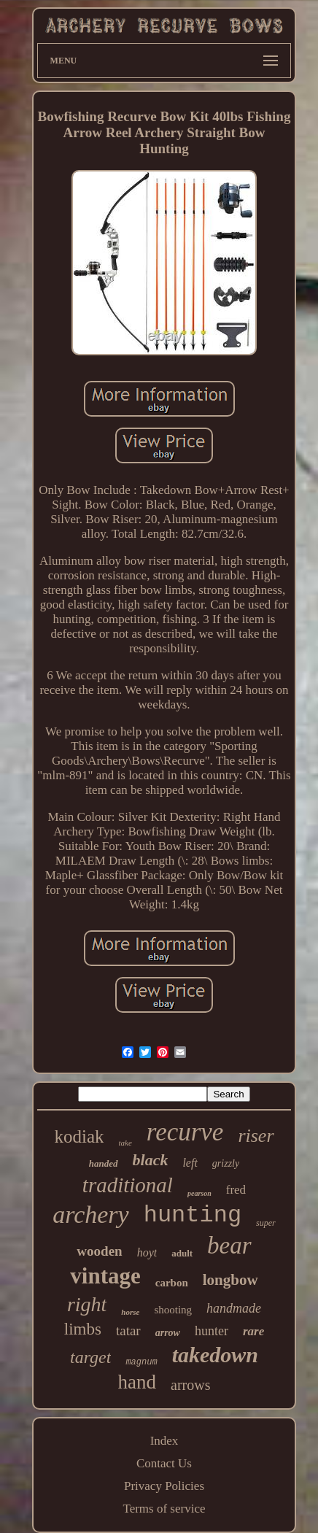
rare (253, 1331)
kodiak (79, 1136)
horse (130, 1312)
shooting (173, 1310)
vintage (105, 1276)
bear (229, 1245)
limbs (82, 1329)
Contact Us (164, 1463)
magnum (141, 1362)
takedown (215, 1355)
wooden (99, 1251)
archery (90, 1214)
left (189, 1162)
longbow (230, 1280)
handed (103, 1163)
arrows (190, 1385)
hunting (192, 1215)
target (90, 1357)
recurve (185, 1132)
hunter (211, 1331)
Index (164, 1441)
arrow (167, 1332)
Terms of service (164, 1508)
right (86, 1304)
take (124, 1142)
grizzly (225, 1163)
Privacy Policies (164, 1486)
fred (236, 1190)
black (150, 1160)
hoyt (147, 1252)
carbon (171, 1283)
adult (182, 1253)
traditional (127, 1185)
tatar (128, 1330)
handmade (233, 1308)
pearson (199, 1193)
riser (256, 1135)
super (266, 1223)
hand (137, 1382)
